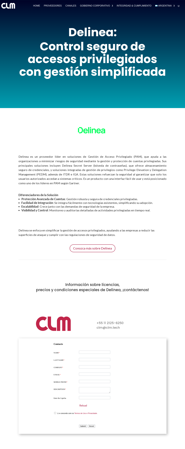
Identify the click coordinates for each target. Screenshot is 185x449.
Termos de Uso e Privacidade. (85, 413)
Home (36, 6)
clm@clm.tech (108, 327)
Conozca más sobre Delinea (92, 248)
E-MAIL (57, 375)
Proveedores (53, 6)
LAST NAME (59, 360)
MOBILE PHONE (60, 382)
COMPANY (58, 367)
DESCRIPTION (60, 389)
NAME (57, 353)
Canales (70, 6)
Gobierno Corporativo (95, 6)
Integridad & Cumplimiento (134, 6)
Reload (83, 405)
